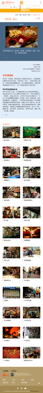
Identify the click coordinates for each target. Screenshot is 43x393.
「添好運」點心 (36, 15)
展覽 (32, 380)
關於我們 (24, 382)
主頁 (16, 15)
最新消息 (5, 382)
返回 (6, 115)
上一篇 (6, 57)
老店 (29, 15)
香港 (4, 380)
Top (39, 383)
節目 (13, 382)
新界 (23, 380)
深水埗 (25, 15)
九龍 (20, 15)
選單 (38, 18)
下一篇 (37, 57)
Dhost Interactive (34, 391)
